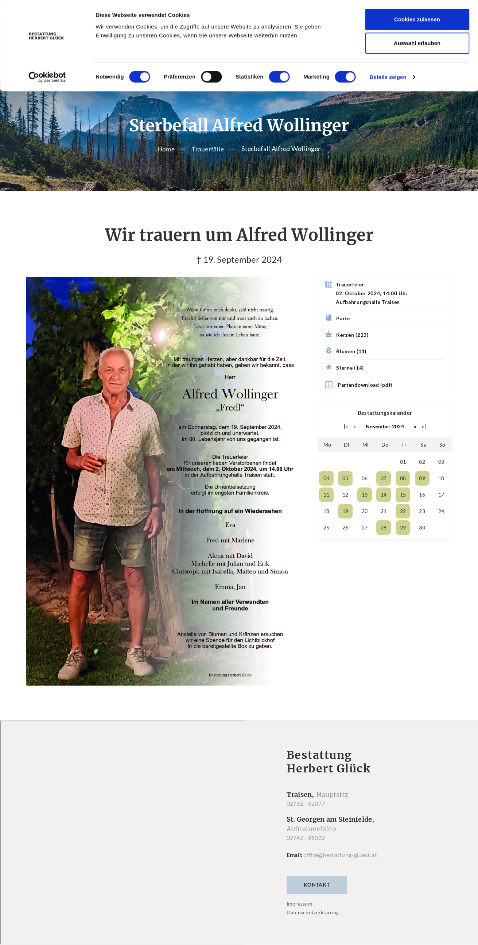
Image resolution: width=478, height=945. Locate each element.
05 (345, 493)
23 (422, 526)
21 (384, 526)
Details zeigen (387, 77)
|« (346, 441)
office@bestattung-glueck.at (340, 869)
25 (326, 542)
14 (384, 509)
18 (326, 526)
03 (441, 477)
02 (422, 477)
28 (384, 542)
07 (384, 493)
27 (365, 542)
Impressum (300, 918)
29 (403, 542)
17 (441, 509)
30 (422, 542)
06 (365, 493)
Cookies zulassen (417, 19)
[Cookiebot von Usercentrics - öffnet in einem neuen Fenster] (47, 77)
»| (423, 441)
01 (403, 477)
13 (365, 509)
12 (345, 509)
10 (441, 493)
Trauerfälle (208, 163)
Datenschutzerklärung (313, 927)
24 (441, 526)
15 (403, 509)
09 (422, 493)
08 (403, 493)
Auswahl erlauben (417, 43)
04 (326, 493)
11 (326, 509)
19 (345, 526)
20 (365, 526)
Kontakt (317, 899)
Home (165, 163)
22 (403, 526)
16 (422, 509)
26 (345, 542)
